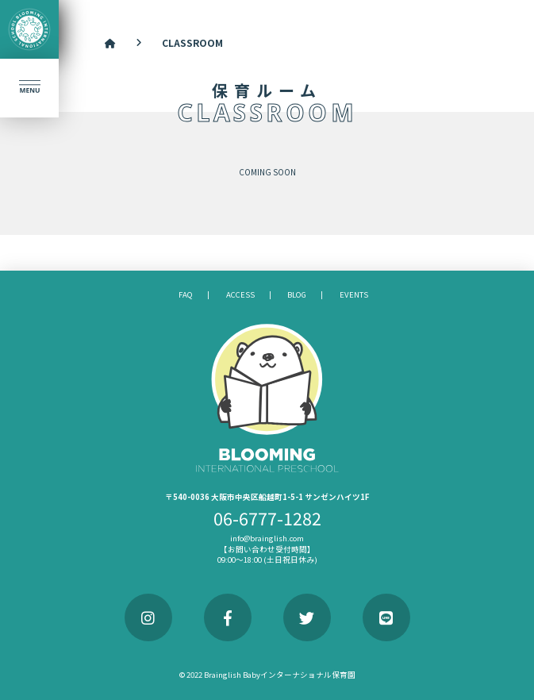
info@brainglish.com (267, 538)
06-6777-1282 (267, 518)
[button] (29, 88)
